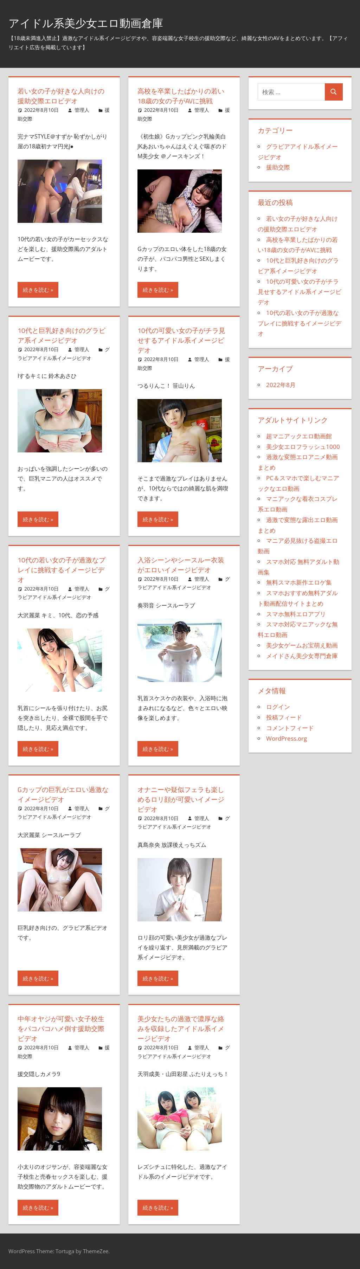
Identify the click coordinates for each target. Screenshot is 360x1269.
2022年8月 (281, 385)
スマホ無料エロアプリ (296, 614)
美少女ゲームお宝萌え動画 (302, 645)
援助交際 (278, 167)
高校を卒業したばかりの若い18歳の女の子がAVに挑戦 (183, 95)
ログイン (278, 707)
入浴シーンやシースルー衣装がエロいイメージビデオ (183, 564)
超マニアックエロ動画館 (299, 436)
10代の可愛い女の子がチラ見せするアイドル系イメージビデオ (183, 340)
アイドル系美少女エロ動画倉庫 (98, 22)
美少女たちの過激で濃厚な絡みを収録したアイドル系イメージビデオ (183, 1028)
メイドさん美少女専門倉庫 (302, 656)
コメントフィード (290, 728)
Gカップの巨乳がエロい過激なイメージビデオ (62, 794)
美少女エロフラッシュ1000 (303, 447)
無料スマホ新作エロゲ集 (299, 582)
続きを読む (36, 289)
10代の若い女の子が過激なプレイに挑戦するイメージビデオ (64, 569)
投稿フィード (284, 717)
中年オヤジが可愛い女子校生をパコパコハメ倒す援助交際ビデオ (63, 1028)
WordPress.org (286, 738)
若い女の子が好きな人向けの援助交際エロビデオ (63, 95)
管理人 (82, 110)
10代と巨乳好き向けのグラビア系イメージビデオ (64, 335)
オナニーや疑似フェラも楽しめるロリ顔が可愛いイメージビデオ (183, 799)
